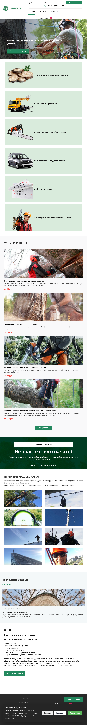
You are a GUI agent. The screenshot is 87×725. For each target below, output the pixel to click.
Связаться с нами (14, 674)
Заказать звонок (74, 3)
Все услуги (43, 428)
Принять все (74, 713)
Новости (55, 11)
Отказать (46, 713)
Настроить (60, 713)
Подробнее (29, 718)
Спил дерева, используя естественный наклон (24, 281)
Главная (31, 11)
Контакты (23, 702)
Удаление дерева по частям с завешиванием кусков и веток (30, 411)
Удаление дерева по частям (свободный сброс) (25, 367)
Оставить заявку (18, 51)
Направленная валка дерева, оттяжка (20, 324)
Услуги (43, 11)
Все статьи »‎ (7, 584)
